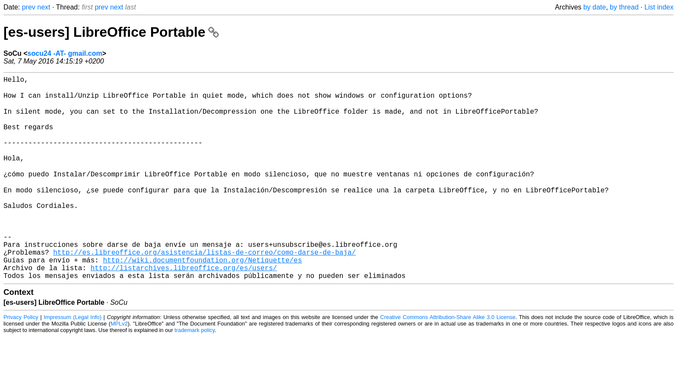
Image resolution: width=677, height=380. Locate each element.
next (43, 7)
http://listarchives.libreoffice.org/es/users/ (184, 309)
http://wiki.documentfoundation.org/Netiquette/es (202, 299)
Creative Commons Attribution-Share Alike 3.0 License (448, 360)
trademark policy (194, 373)
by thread (624, 7)
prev (28, 7)
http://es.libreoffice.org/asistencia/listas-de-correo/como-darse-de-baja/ (204, 290)
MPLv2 (119, 367)
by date (594, 7)
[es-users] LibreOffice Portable (111, 32)
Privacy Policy (20, 360)
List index (659, 7)
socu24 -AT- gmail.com (65, 53)
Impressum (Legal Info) (72, 360)
